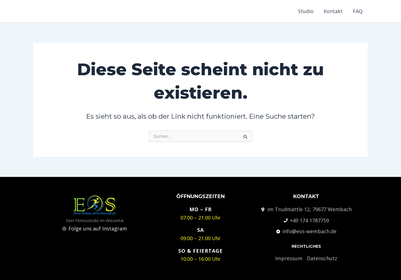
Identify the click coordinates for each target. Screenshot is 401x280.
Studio (306, 11)
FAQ (358, 11)
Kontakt (333, 11)
